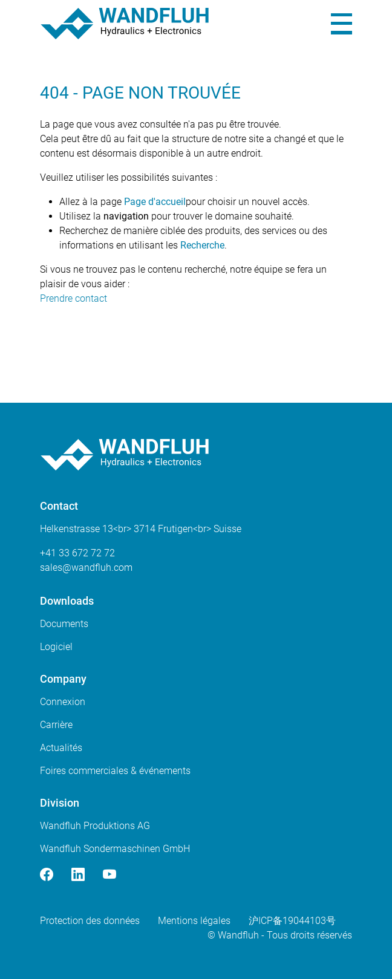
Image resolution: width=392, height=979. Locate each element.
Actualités (61, 747)
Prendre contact (73, 298)
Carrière (56, 724)
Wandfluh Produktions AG (95, 825)
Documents (64, 623)
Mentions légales (194, 920)
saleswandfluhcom (86, 567)
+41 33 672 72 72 (77, 553)
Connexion (62, 701)
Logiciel (56, 646)
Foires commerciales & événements (115, 770)
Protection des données (90, 920)
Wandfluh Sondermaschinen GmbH (115, 848)
